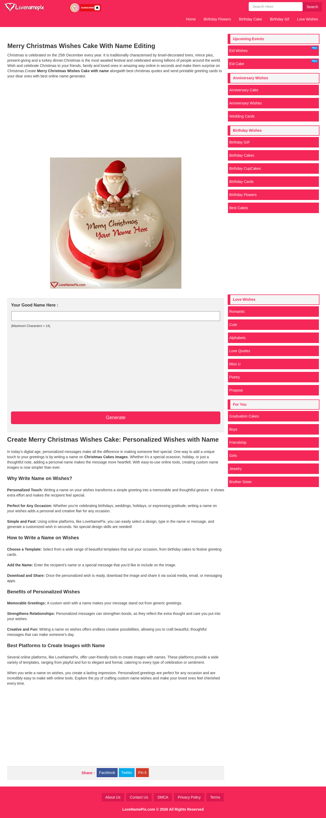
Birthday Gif (279, 19)
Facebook (107, 772)
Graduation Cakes (244, 416)
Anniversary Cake (243, 90)
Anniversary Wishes (245, 103)
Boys (233, 429)
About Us (113, 797)
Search (312, 7)
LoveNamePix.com (138, 809)
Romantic (237, 311)
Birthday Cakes (241, 155)
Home (191, 19)
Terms (215, 797)
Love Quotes (239, 351)
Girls (233, 455)
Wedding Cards (241, 116)
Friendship (237, 442)
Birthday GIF (239, 142)
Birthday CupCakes (245, 168)
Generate (115, 417)
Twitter (126, 772)
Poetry (234, 377)
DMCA (162, 797)
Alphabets (237, 338)
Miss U (235, 364)
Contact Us (139, 797)
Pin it (142, 772)
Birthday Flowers (217, 19)
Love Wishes (307, 19)
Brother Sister (240, 482)
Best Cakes (238, 208)
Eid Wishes (273, 49)
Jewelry (235, 469)
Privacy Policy (189, 797)
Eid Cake (273, 63)
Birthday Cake (250, 19)
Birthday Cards (241, 182)
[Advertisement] (115, 118)
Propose (236, 390)
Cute (233, 325)
